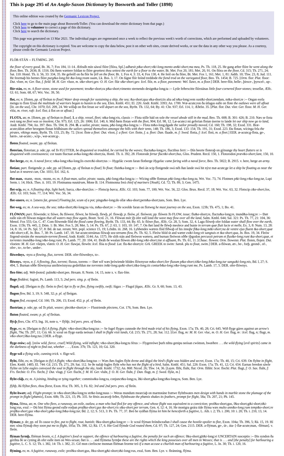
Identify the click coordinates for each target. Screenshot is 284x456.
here (24, 23)
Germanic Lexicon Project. (82, 16)
